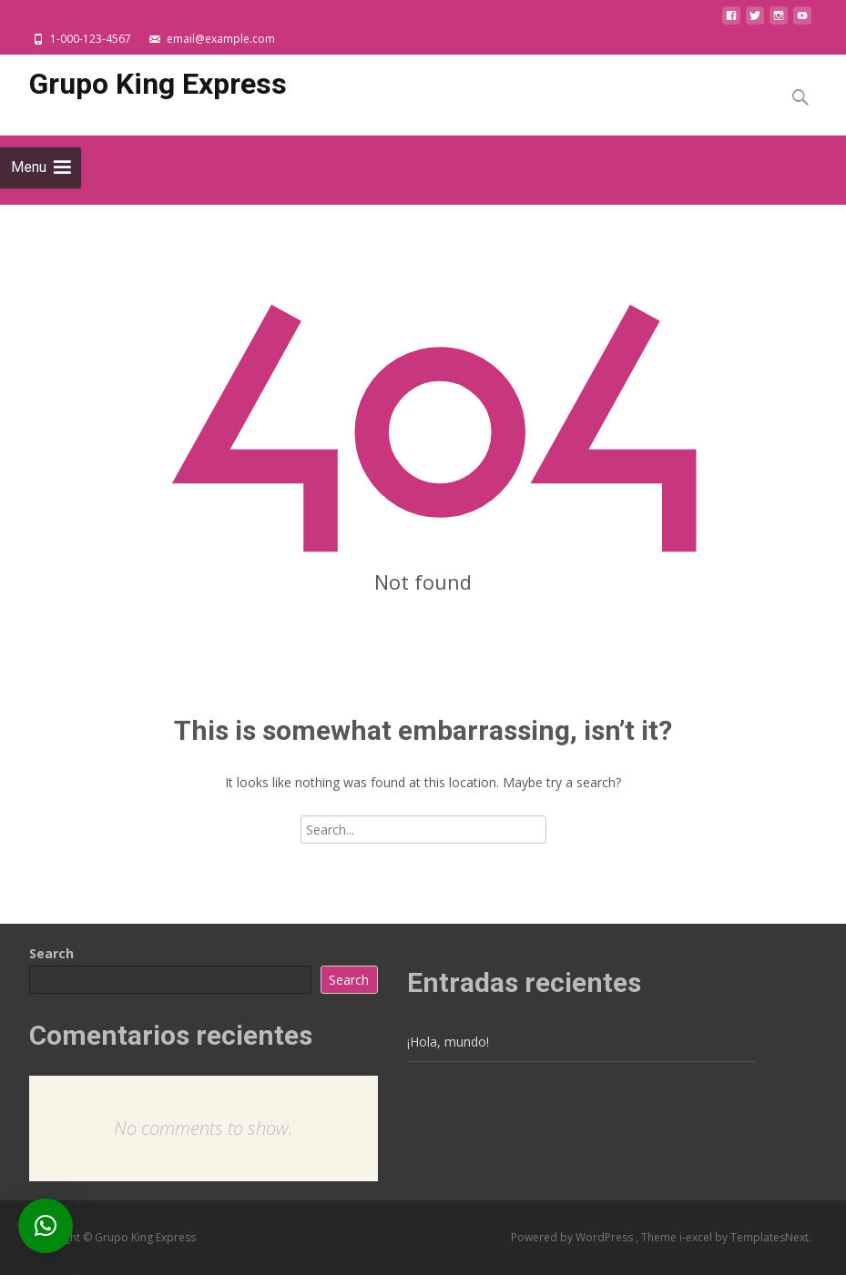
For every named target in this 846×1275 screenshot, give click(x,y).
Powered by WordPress (573, 1237)
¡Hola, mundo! (448, 1041)
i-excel (697, 1237)
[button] (45, 1226)
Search (51, 953)
